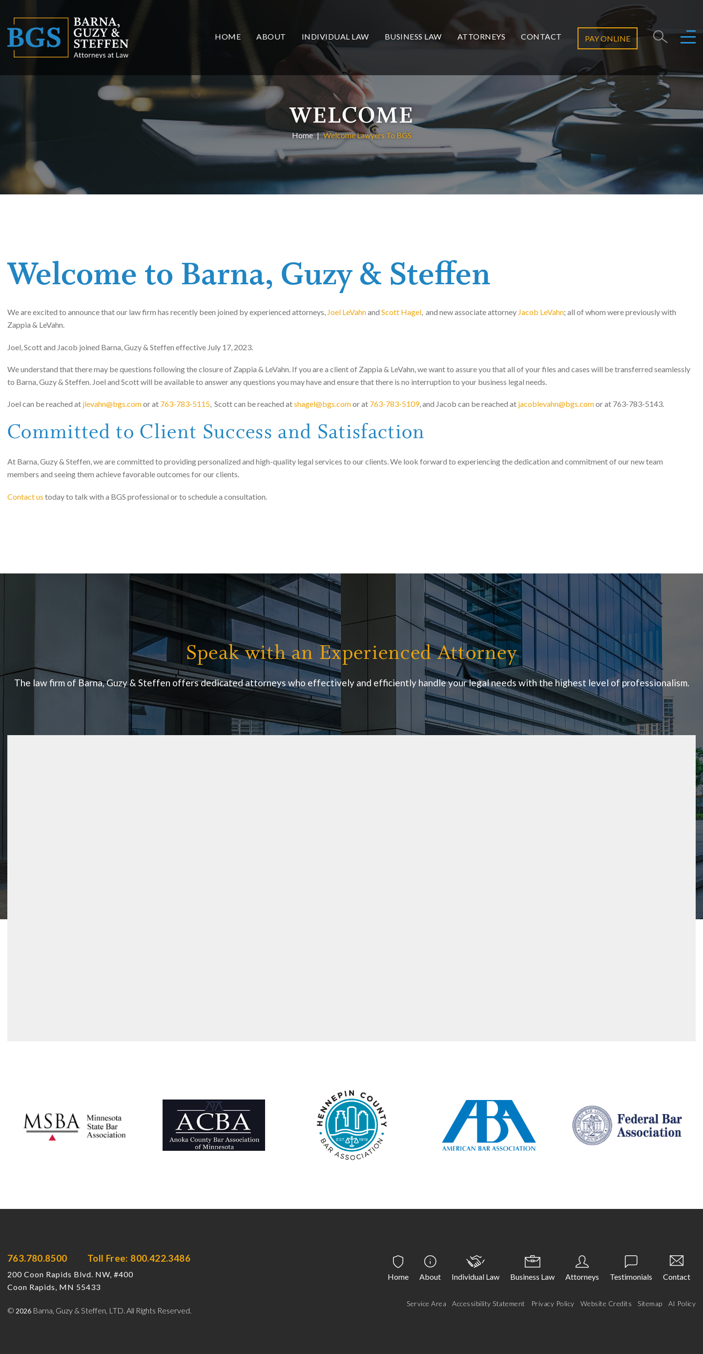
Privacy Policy (553, 1303)
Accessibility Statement (488, 1303)
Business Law (413, 36)
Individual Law (335, 36)
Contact (541, 36)
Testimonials (631, 1276)
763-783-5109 (394, 403)
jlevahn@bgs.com (112, 403)
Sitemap (650, 1303)
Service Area (426, 1303)
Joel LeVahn (346, 312)
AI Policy (682, 1303)
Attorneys (481, 36)
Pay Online (607, 38)
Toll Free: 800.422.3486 (138, 1258)
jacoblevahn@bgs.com (556, 403)
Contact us (25, 496)
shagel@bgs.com (322, 403)
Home (228, 36)
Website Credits (606, 1303)
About (271, 36)
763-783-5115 (185, 403)
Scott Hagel (401, 312)
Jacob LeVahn (541, 312)
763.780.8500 (37, 1258)
